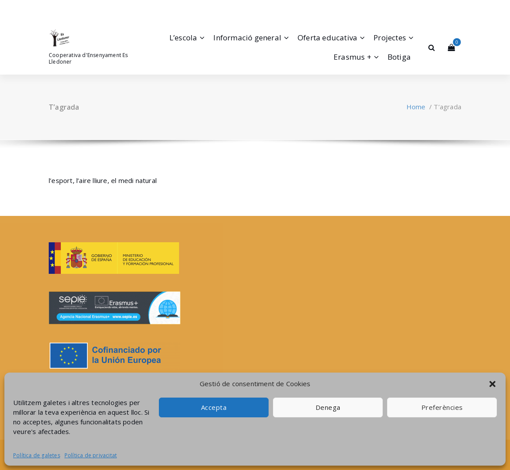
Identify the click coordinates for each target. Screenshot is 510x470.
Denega (328, 407)
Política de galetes (36, 455)
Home (416, 106)
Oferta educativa (327, 37)
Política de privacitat (91, 455)
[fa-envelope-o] (74, 8)
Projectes (390, 37)
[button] (492, 384)
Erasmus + (352, 57)
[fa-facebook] (50, 8)
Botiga (399, 57)
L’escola (183, 37)
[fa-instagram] (61, 8)
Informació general (247, 37)
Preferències (442, 407)
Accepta (214, 407)
